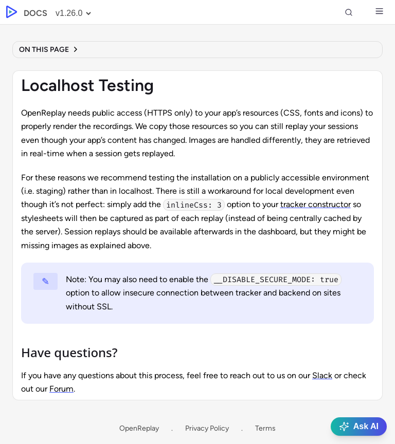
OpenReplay (139, 428)
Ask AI (359, 426)
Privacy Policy (207, 428)
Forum (61, 389)
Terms (265, 428)
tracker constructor (315, 204)
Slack (322, 375)
